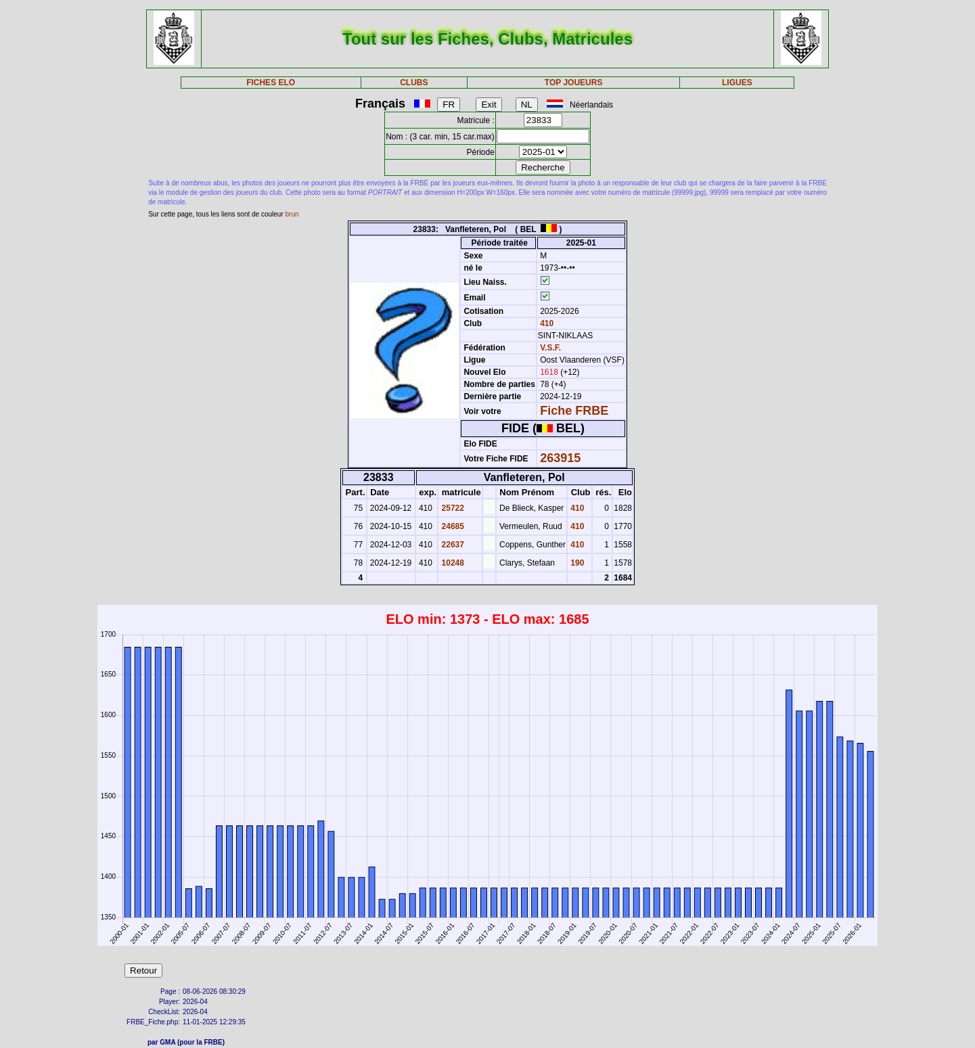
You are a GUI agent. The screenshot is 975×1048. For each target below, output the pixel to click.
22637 (451, 544)
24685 (451, 526)
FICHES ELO (270, 82)
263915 (560, 458)
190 (576, 563)
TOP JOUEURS (574, 82)
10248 (451, 563)
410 (545, 323)
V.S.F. (550, 347)
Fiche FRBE (574, 410)
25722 (451, 508)
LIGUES (737, 82)
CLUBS (414, 82)
